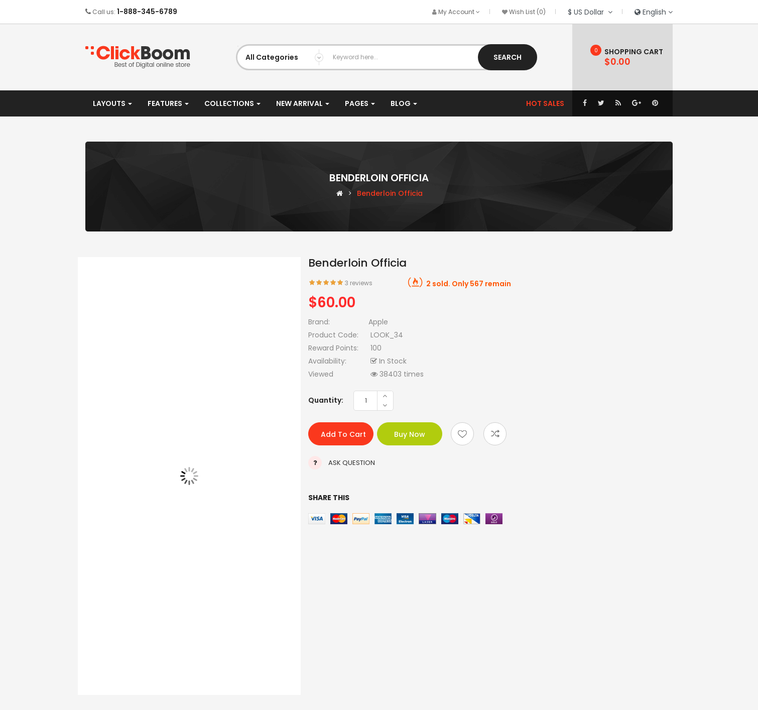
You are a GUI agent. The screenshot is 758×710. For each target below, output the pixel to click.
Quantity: (325, 400)
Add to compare (495, 433)
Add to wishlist (462, 433)
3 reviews (358, 283)
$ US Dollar (590, 12)
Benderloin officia (390, 193)
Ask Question (351, 462)
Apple (378, 322)
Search (507, 57)
